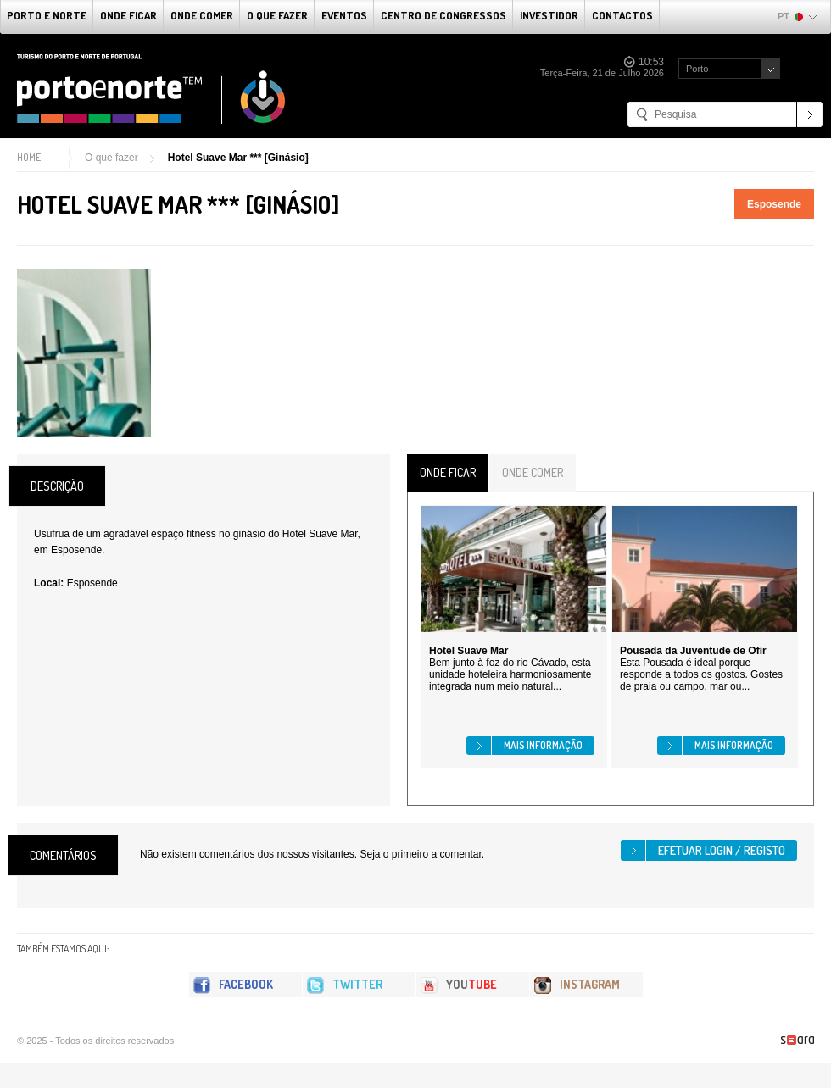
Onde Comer (201, 15)
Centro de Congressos (443, 15)
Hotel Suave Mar (468, 651)
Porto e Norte (46, 15)
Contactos (622, 15)
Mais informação (543, 745)
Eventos (344, 15)
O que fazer (277, 15)
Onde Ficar (128, 15)
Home (29, 157)
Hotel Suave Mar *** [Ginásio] (238, 158)
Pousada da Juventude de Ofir (693, 651)
